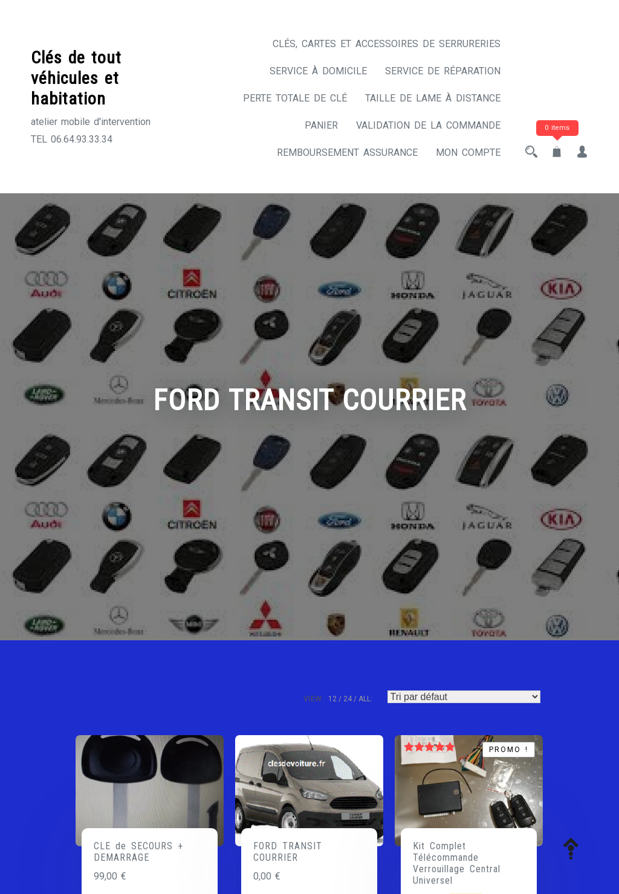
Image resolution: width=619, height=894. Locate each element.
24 (347, 699)
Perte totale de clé (295, 98)
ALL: (365, 699)
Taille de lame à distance (433, 98)
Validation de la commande (428, 125)
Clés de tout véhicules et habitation (76, 78)
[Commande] (463, 696)
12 (332, 699)
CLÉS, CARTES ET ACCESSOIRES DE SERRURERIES (387, 44)
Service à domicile (318, 71)
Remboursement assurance (347, 152)
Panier (321, 125)
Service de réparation (443, 71)
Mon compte (468, 152)
